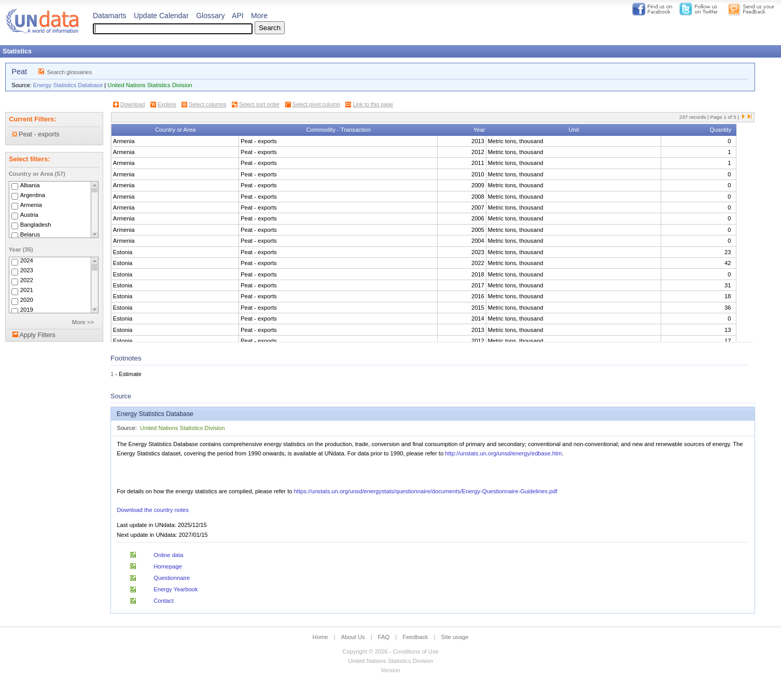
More (259, 15)
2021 (26, 290)
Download (132, 104)
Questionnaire (172, 578)
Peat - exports (36, 134)
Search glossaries (69, 72)
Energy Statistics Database (68, 85)
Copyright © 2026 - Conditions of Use (390, 651)
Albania (30, 185)
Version (390, 670)
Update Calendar (161, 15)
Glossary (210, 15)
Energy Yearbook (176, 589)
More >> (83, 322)
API (238, 15)
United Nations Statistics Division (149, 85)
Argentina (33, 195)
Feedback (415, 637)
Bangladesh (35, 224)
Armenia (31, 205)
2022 (26, 280)
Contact (164, 601)
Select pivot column (316, 104)
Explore (167, 104)
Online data (168, 555)
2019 (26, 310)
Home (320, 637)
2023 (26, 271)
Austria (29, 215)
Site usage (455, 637)
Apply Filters (37, 335)
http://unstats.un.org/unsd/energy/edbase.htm (503, 453)
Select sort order (259, 104)
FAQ (383, 637)
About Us (353, 637)
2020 (26, 300)
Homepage (168, 566)
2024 (26, 261)
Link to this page (373, 104)
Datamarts (110, 15)
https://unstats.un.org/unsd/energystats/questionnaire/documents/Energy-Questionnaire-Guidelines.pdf (425, 491)
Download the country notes (153, 510)
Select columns (207, 104)
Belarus (30, 234)
